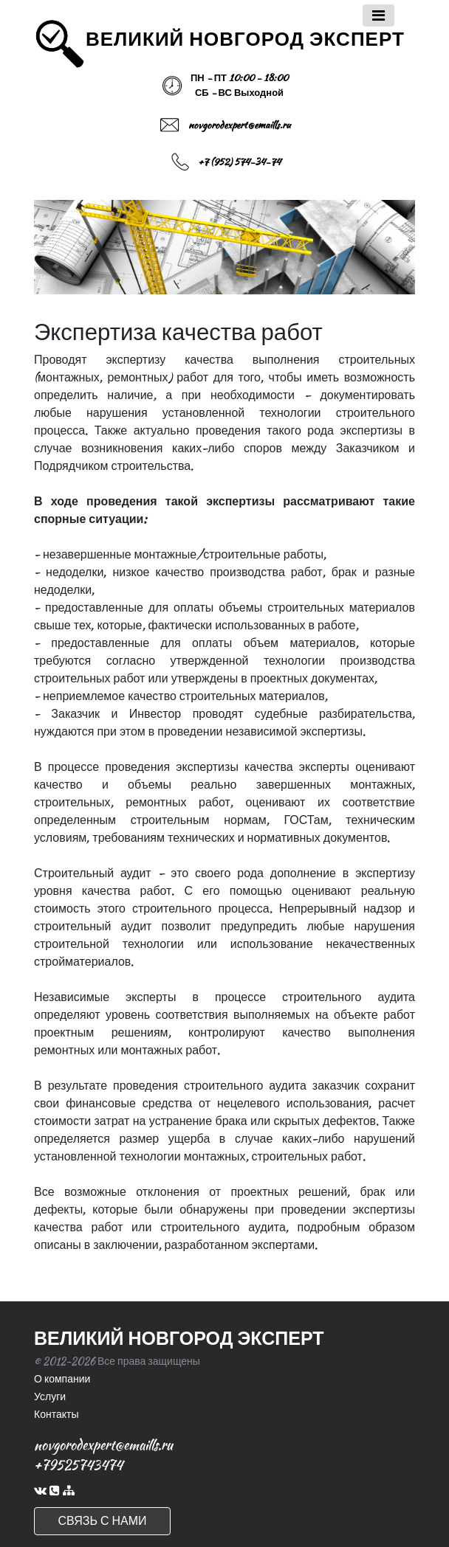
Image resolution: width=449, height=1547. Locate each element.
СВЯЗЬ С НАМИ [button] (102, 1520)
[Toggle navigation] (378, 15)
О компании (62, 1378)
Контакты (56, 1414)
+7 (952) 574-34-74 (239, 162)
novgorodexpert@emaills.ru (239, 125)
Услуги (50, 1396)
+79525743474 (78, 1465)
